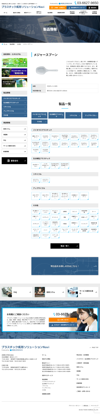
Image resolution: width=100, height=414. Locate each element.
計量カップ (84, 217)
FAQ (78, 375)
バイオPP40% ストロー (45, 165)
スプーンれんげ (55, 235)
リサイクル (45, 386)
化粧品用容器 (84, 211)
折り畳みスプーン (36, 211)
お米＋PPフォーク (36, 195)
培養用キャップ (75, 217)
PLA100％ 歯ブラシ (94, 144)
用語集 (79, 371)
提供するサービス (47, 375)
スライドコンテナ (45, 211)
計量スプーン (36, 217)
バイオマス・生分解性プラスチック (87, 359)
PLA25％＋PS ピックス (74, 136)
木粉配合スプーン (84, 195)
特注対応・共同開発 (83, 355)
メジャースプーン (36, 230)
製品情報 (50, 12)
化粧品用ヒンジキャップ (55, 223)
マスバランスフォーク (36, 180)
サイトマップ (94, 405)
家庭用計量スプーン (94, 223)
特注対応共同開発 (72, 12)
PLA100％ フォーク (45, 136)
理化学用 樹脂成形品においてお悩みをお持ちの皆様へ (56, 371)
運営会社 (86, 405)
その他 (19, 44)
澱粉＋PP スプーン (35, 136)
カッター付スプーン (75, 230)
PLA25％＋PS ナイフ (84, 144)
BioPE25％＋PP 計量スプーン (65, 136)
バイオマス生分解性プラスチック (83, 12)
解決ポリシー (46, 363)
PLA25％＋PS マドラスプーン (84, 136)
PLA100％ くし (35, 150)
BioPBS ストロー (36, 165)
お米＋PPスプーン (45, 195)
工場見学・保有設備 (83, 363)
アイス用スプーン (55, 230)
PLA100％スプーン (55, 136)
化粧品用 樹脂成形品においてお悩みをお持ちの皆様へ (56, 369)
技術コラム (80, 367)
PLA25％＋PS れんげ (55, 144)
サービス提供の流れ (83, 379)
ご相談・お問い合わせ (83, 391)
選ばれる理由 (16, 12)
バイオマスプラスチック (48, 381)
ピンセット (55, 217)
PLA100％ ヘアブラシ (45, 150)
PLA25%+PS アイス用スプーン (35, 144)
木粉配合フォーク (75, 195)
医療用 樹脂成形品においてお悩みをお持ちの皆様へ (56, 367)
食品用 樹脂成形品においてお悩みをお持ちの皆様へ (56, 365)
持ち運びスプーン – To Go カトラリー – (65, 196)
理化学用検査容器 (84, 230)
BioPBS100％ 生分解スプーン (65, 165)
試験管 (65, 211)
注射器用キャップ (94, 230)
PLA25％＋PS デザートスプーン (45, 144)
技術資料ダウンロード (83, 387)
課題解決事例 (61, 12)
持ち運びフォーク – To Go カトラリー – (55, 196)
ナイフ (45, 230)
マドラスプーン (45, 235)
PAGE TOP (95, 347)
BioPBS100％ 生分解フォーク (55, 165)
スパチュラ (45, 217)
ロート (94, 211)
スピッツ (74, 211)
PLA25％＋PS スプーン (65, 144)
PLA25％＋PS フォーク (74, 144)
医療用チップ (75, 223)
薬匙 (65, 217)
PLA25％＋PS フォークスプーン (94, 136)
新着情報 (79, 383)
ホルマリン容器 (55, 211)
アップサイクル (46, 388)
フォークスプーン (65, 230)
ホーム (5, 12)
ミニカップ (84, 223)
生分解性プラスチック (48, 383)
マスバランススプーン (45, 180)
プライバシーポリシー (75, 405)
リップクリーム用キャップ (45, 223)
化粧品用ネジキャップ (36, 235)
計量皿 (65, 223)
